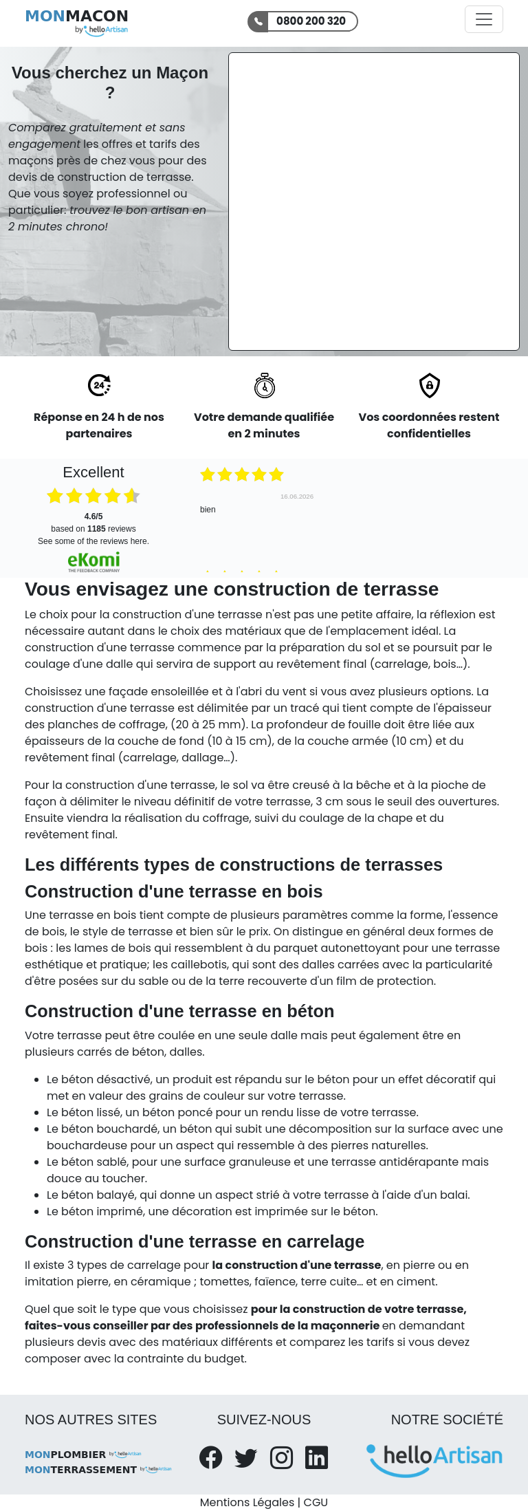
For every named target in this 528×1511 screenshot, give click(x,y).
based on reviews (93, 523)
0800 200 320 (311, 21)
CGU (316, 1502)
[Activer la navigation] (484, 19)
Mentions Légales (247, 1502)
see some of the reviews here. (93, 541)
